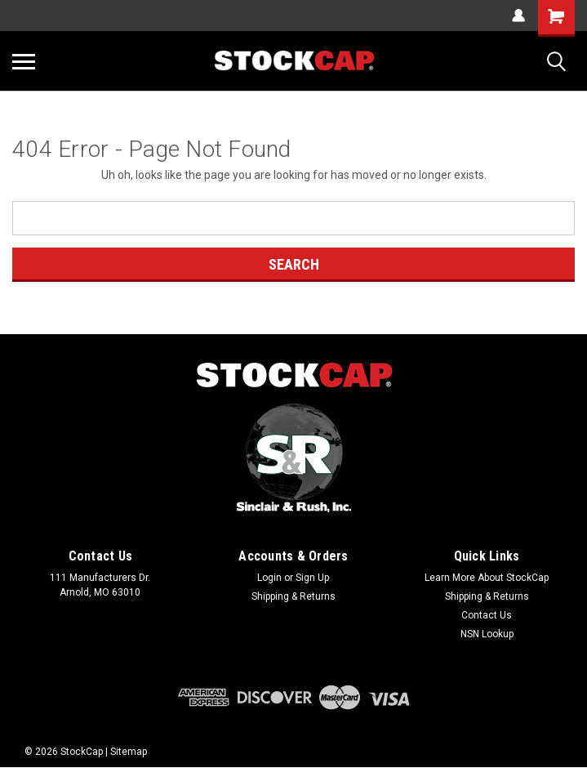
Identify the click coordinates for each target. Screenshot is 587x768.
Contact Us (486, 615)
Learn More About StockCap (487, 577)
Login (269, 577)
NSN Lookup (487, 634)
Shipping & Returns (293, 596)
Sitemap (128, 751)
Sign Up (312, 577)
